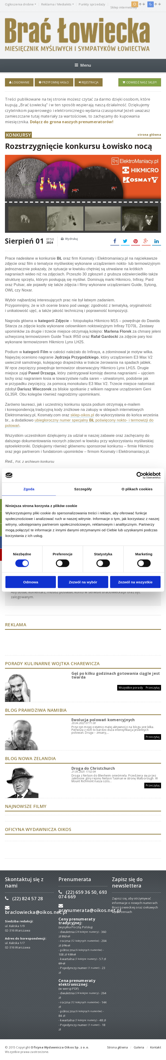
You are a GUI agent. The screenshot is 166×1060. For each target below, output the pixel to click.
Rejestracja (88, 82)
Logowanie (19, 82)
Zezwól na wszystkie (135, 582)
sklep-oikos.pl (82, 415)
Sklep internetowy (123, 7)
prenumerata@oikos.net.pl (89, 910)
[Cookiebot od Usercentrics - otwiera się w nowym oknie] (140, 475)
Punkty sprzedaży (92, 4)
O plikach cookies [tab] (137, 489)
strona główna (149, 134)
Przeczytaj (153, 687)
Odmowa (30, 582)
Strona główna (117, 1047)
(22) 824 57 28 (27, 898)
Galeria (139, 1047)
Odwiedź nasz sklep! (140, 82)
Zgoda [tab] (29, 489)
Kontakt (155, 1047)
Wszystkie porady (131, 687)
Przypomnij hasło (54, 82)
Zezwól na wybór (83, 582)
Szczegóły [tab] (83, 489)
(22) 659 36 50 (81, 892)
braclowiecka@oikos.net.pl (36, 912)
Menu (83, 65)
